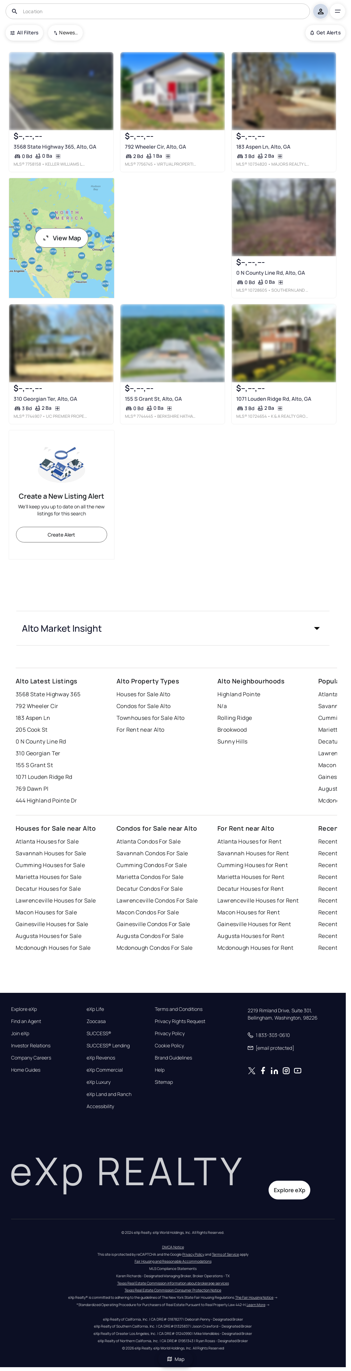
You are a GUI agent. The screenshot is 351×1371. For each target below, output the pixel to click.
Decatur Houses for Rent (250, 888)
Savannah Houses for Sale (51, 853)
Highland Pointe (239, 694)
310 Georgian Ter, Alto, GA (45, 398)
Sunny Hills (232, 741)
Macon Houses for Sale (46, 912)
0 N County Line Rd (41, 741)
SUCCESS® (99, 1033)
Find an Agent (26, 1021)
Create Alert (61, 534)
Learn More (256, 1304)
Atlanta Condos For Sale (149, 841)
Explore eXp (24, 1009)
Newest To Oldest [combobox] (68, 32)
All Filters (24, 32)
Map (176, 1359)
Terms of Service (225, 1254)
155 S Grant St (34, 765)
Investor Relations (30, 1045)
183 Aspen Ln (33, 718)
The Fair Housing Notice (254, 1297)
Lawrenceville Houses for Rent (258, 900)
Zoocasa (96, 1021)
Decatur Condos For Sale (150, 888)
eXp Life (95, 1009)
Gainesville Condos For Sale (153, 924)
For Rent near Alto (141, 729)
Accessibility (100, 1106)
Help (160, 1069)
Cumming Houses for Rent (252, 865)
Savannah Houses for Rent (253, 853)
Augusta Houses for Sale (48, 936)
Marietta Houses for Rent (251, 877)
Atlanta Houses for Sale (47, 841)
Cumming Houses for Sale (50, 865)
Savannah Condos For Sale (152, 853)
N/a (222, 706)
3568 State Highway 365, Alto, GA (55, 146)
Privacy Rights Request (180, 1021)
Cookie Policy (169, 1045)
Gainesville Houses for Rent (254, 924)
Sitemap (164, 1082)
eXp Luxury (99, 1082)
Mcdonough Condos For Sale (155, 948)
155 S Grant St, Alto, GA (153, 398)
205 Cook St (32, 729)
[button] (172, 628)
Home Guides (25, 1069)
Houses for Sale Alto (143, 694)
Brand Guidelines (173, 1057)
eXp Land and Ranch (109, 1094)
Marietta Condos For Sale (150, 877)
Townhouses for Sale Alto (151, 718)
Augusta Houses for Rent (250, 936)
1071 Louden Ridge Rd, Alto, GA (273, 398)
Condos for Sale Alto (144, 706)
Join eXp (20, 1033)
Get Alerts (325, 32)
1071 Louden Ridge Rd (44, 777)
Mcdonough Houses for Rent (255, 948)
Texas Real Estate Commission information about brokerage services (173, 1283)
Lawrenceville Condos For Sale (157, 900)
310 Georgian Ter (38, 753)
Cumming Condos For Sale (152, 865)
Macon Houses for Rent (248, 912)
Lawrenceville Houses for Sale (56, 900)
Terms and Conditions (178, 1009)
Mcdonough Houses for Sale (53, 948)
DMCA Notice (173, 1247)
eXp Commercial (105, 1069)
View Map (61, 238)
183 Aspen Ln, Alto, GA (263, 146)
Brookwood (232, 729)
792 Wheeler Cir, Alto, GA (155, 146)
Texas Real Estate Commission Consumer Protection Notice (173, 1290)
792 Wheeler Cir (37, 706)
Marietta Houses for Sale (49, 877)
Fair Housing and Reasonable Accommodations (173, 1261)
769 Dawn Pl (32, 788)
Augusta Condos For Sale (150, 936)
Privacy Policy (170, 1033)
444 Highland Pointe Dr (46, 800)
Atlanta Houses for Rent (249, 841)
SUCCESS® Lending (108, 1045)
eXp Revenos (101, 1057)
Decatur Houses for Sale (48, 888)
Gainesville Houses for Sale (52, 924)
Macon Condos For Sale (148, 912)
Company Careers (31, 1057)
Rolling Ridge (234, 718)
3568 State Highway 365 (48, 694)
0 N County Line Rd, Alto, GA (270, 272)
